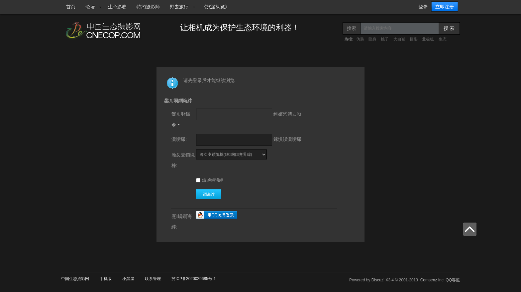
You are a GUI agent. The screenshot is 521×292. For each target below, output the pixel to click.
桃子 (385, 39)
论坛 (90, 6)
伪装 (360, 39)
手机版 (106, 278)
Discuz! (377, 280)
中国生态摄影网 (75, 278)
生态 (443, 39)
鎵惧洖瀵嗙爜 (287, 139)
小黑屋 (128, 278)
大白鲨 (399, 39)
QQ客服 (453, 280)
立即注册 (444, 6)
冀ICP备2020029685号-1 (193, 278)
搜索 (351, 28)
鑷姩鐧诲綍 (209, 180)
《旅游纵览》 (216, 6)
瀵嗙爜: (179, 139)
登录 (423, 6)
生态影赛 (117, 6)
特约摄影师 (148, 6)
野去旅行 (179, 6)
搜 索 (449, 28)
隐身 (372, 39)
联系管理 (153, 278)
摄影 (414, 39)
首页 (70, 6)
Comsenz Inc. (432, 280)
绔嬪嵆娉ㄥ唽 (287, 114)
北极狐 (428, 39)
